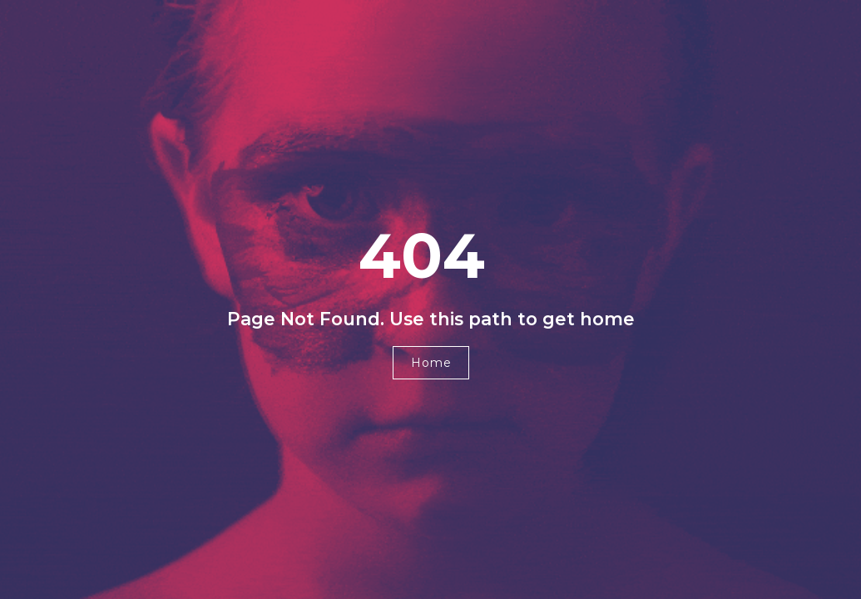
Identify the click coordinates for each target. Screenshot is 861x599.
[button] (431, 362)
